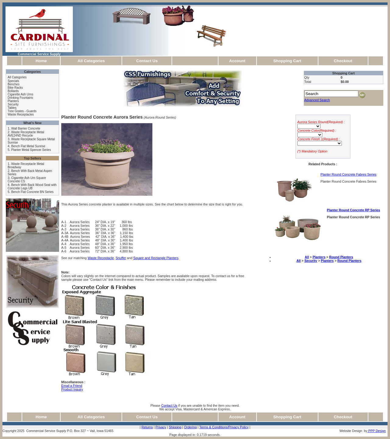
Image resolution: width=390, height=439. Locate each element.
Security (13, 104)
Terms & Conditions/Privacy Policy (224, 427)
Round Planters (341, 257)
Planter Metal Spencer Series (31, 150)
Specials (13, 81)
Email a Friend (71, 385)
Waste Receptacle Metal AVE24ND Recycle (26, 133)
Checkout (343, 61)
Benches (14, 84)
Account (237, 61)
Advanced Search (317, 100)
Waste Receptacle (100, 258)
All (307, 257)
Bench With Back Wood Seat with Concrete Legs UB (32, 186)
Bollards (13, 91)
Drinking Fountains (20, 97)
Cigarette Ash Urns (20, 94)
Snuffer (120, 258)
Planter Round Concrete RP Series (353, 210)
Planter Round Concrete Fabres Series (349, 174)
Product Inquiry (72, 389)
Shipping (175, 427)
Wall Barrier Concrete (25, 128)
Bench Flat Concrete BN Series (32, 192)
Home (41, 61)
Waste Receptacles (21, 114)
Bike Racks (15, 87)
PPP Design (376, 431)
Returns (147, 427)
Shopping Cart (287, 61)
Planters (13, 101)
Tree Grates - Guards (22, 111)
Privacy (160, 427)
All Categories (91, 61)
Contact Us (147, 61)
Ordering (190, 427)
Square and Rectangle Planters (155, 258)
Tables (12, 107)
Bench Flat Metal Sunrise (28, 146)
